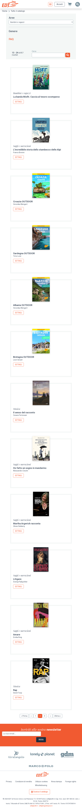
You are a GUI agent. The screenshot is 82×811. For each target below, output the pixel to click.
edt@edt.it (34, 806)
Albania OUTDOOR (22, 305)
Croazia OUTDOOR (23, 201)
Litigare (17, 579)
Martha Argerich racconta (26, 523)
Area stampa (56, 782)
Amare (16, 634)
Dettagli (18, 102)
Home (4, 11)
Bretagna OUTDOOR (23, 357)
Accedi (60, 4)
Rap (15, 690)
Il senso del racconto (24, 412)
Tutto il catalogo (18, 11)
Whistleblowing (41, 785)
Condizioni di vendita (23, 782)
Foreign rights (70, 782)
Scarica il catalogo (40, 791)
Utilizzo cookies (41, 782)
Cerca (34, 51)
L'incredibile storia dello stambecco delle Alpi (37, 149)
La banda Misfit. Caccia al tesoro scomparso (36, 96)
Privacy (9, 782)
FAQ (11, 39)
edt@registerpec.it (45, 806)
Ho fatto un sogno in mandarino (29, 468)
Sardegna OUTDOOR (24, 253)
